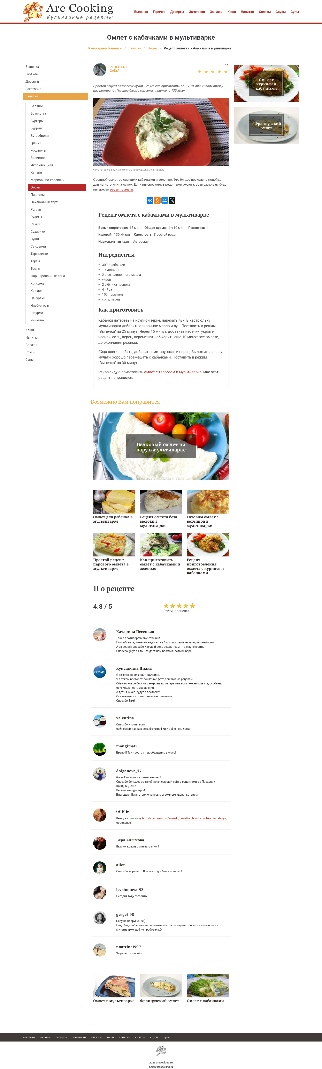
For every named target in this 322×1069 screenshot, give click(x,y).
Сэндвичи (38, 246)
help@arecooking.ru (161, 1066)
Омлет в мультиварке (114, 1001)
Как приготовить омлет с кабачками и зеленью (160, 564)
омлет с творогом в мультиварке (173, 372)
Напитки (247, 12)
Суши (35, 239)
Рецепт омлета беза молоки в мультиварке (158, 521)
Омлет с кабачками (205, 1001)
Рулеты (36, 217)
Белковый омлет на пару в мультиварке (161, 447)
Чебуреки (38, 298)
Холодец (37, 283)
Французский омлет (159, 1001)
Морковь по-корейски (47, 180)
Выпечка (141, 12)
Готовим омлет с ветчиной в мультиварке (203, 521)
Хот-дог (36, 291)
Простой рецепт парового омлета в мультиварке (111, 564)
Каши (232, 12)
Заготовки (197, 12)
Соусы (281, 12)
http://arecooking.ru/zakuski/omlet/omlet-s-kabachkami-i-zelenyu (184, 818)
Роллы (36, 209)
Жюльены (38, 150)
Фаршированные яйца (48, 276)
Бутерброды (40, 136)
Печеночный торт (44, 202)
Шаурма (37, 313)
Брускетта (38, 113)
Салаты (265, 12)
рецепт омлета (121, 189)
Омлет (35, 187)
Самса (35, 224)
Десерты (177, 12)
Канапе (36, 173)
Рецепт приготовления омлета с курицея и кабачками (205, 566)
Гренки (36, 143)
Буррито (37, 128)
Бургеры (37, 121)
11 (227, 65)
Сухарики (38, 232)
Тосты (35, 269)
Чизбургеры (40, 305)
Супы (295, 12)
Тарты (35, 261)
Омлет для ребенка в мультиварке (113, 519)
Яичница (37, 320)
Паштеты (38, 195)
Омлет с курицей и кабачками (266, 84)
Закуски (216, 12)
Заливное (38, 158)
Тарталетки (39, 254)
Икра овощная (42, 165)
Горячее (159, 12)
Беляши (37, 106)
